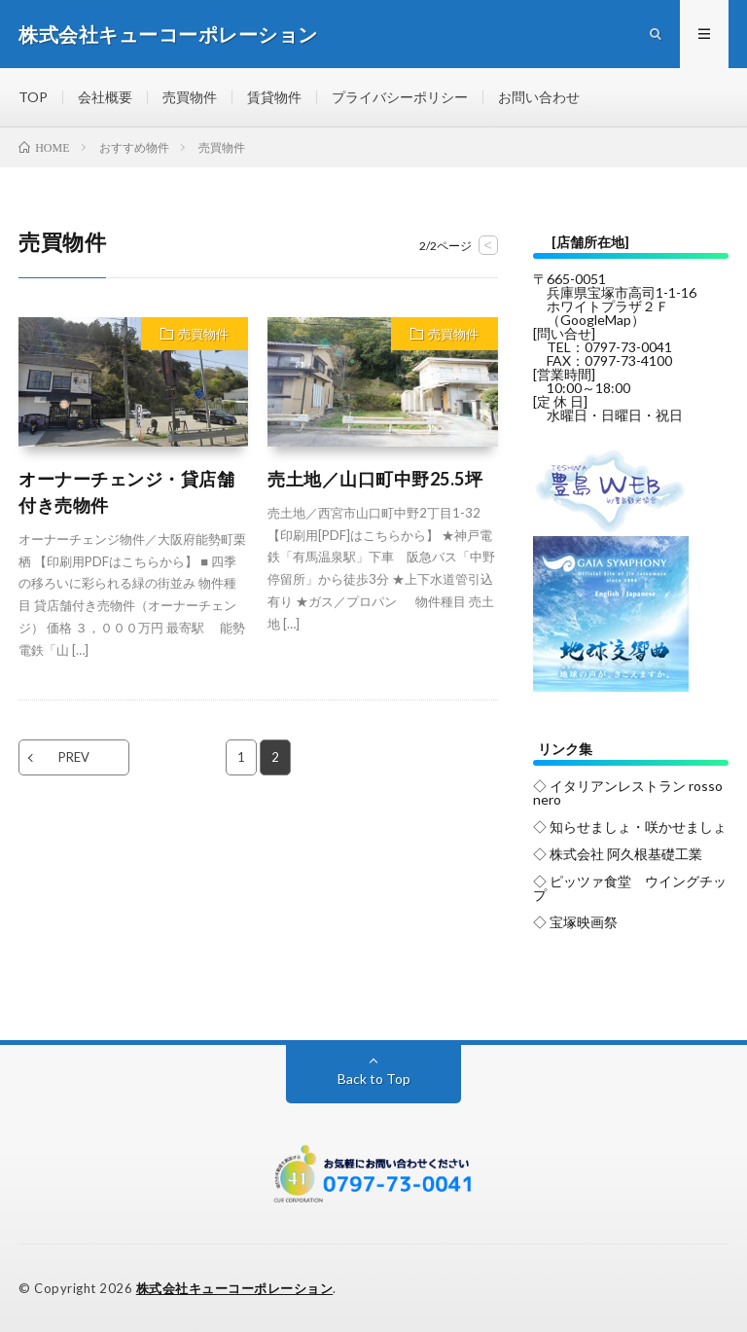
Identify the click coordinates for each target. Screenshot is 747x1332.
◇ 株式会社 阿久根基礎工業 (617, 854)
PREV (73, 757)
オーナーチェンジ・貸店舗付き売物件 (126, 492)
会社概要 (105, 97)
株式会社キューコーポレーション (235, 1288)
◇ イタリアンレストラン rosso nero (628, 792)
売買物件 (189, 97)
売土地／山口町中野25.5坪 (374, 478)
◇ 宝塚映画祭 (575, 922)
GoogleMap (595, 319)
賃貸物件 (274, 97)
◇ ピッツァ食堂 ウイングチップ (630, 888)
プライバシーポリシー (400, 97)
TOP (33, 97)
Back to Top (374, 1078)
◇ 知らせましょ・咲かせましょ (630, 826)
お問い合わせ (539, 97)
